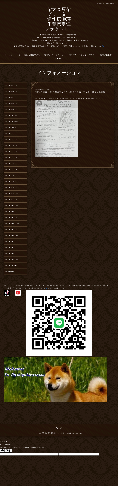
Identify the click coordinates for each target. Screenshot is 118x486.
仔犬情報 (46, 55)
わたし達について (32, 55)
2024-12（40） (13, 187)
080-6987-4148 (107, 3)
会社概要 (59, 58)
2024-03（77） (13, 241)
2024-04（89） (13, 235)
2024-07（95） (13, 217)
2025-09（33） (13, 133)
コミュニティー (58, 55)
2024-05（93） (13, 229)
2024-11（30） (13, 193)
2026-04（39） (13, 91)
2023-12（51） (13, 259)
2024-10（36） (13, 199)
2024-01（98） (13, 253)
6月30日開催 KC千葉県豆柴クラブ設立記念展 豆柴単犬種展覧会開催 (70, 92)
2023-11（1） (13, 265)
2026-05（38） (13, 85)
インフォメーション (13, 55)
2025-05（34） (13, 157)
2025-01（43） (13, 181)
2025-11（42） (13, 121)
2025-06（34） (13, 151)
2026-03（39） (13, 97)
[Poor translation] (8, 451)
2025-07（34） (13, 145)
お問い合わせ (106, 55)
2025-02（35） (13, 175)
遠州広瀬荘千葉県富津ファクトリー (54, 433)
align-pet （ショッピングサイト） (82, 55)
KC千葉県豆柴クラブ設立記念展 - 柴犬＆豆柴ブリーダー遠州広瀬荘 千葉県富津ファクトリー (69, 98)
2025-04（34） (13, 163)
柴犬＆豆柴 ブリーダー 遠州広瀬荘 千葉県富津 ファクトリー (59, 20)
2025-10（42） (13, 127)
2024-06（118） (14, 223)
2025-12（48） (13, 115)
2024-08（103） (14, 211)
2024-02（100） (14, 247)
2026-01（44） (13, 109)
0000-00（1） (13, 271)
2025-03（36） (13, 169)
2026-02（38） (13, 103)
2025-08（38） (13, 139)
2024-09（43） (13, 205)
